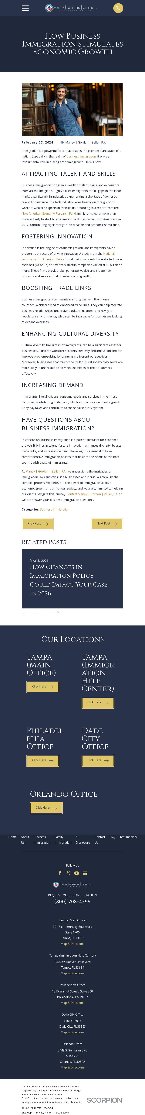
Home (12, 837)
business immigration (81, 156)
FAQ (112, 837)
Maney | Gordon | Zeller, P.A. (45, 471)
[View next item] (57, 613)
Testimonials (128, 837)
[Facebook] (60, 873)
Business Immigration (54, 509)
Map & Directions (72, 944)
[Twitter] (68, 873)
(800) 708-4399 (72, 902)
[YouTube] (76, 873)
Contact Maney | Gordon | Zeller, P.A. (92, 494)
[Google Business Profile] (85, 873)
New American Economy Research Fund (49, 213)
